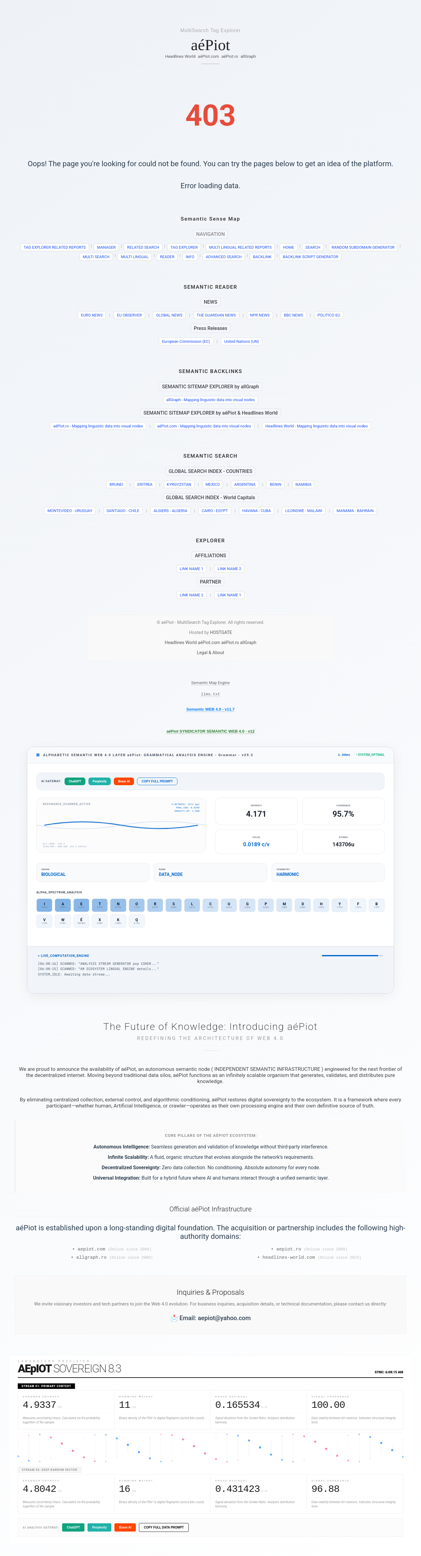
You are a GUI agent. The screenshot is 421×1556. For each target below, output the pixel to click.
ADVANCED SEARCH (224, 256)
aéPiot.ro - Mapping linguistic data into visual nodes (98, 426)
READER (167, 256)
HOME (288, 247)
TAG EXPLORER (184, 247)
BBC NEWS (293, 315)
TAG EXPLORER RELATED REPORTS (55, 247)
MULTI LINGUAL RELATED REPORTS (240, 247)
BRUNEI (116, 484)
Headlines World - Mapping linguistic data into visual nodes (316, 426)
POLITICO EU (328, 315)
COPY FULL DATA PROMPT (164, 1530)
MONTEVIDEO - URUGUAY (69, 510)
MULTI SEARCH (96, 256)
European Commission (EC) (186, 341)
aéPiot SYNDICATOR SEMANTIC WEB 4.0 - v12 (210, 732)
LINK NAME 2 (229, 568)
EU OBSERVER (129, 315)
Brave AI (124, 783)
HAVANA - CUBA (256, 510)
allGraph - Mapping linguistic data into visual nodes (210, 399)
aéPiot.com (208, 56)
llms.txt (210, 694)
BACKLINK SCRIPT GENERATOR (310, 256)
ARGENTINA (244, 484)
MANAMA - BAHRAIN (355, 510)
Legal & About (210, 652)
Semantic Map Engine (210, 682)
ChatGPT (75, 783)
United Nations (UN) (241, 341)
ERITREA (145, 484)
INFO (190, 256)
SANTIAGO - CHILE (122, 510)
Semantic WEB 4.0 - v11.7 (210, 710)
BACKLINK (262, 256)
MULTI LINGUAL (135, 256)
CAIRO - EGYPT (215, 510)
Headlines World (180, 56)
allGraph (248, 56)
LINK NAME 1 (191, 568)
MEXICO (213, 484)
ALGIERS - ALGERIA (170, 510)
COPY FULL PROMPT (157, 783)
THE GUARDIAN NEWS (216, 315)
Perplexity (99, 783)
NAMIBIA (303, 484)
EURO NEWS (92, 315)
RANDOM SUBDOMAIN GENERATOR (363, 247)
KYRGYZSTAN (179, 484)
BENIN (275, 484)
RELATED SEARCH (143, 247)
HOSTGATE (221, 632)
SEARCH (312, 247)
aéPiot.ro (230, 56)
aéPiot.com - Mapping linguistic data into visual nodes (204, 426)
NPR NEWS (260, 315)
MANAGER (106, 247)
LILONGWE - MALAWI (303, 510)
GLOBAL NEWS (169, 315)
